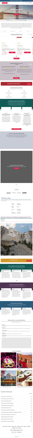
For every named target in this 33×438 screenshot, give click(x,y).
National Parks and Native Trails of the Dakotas (9, 73)
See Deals (21, 0)
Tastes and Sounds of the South (25, 74)
